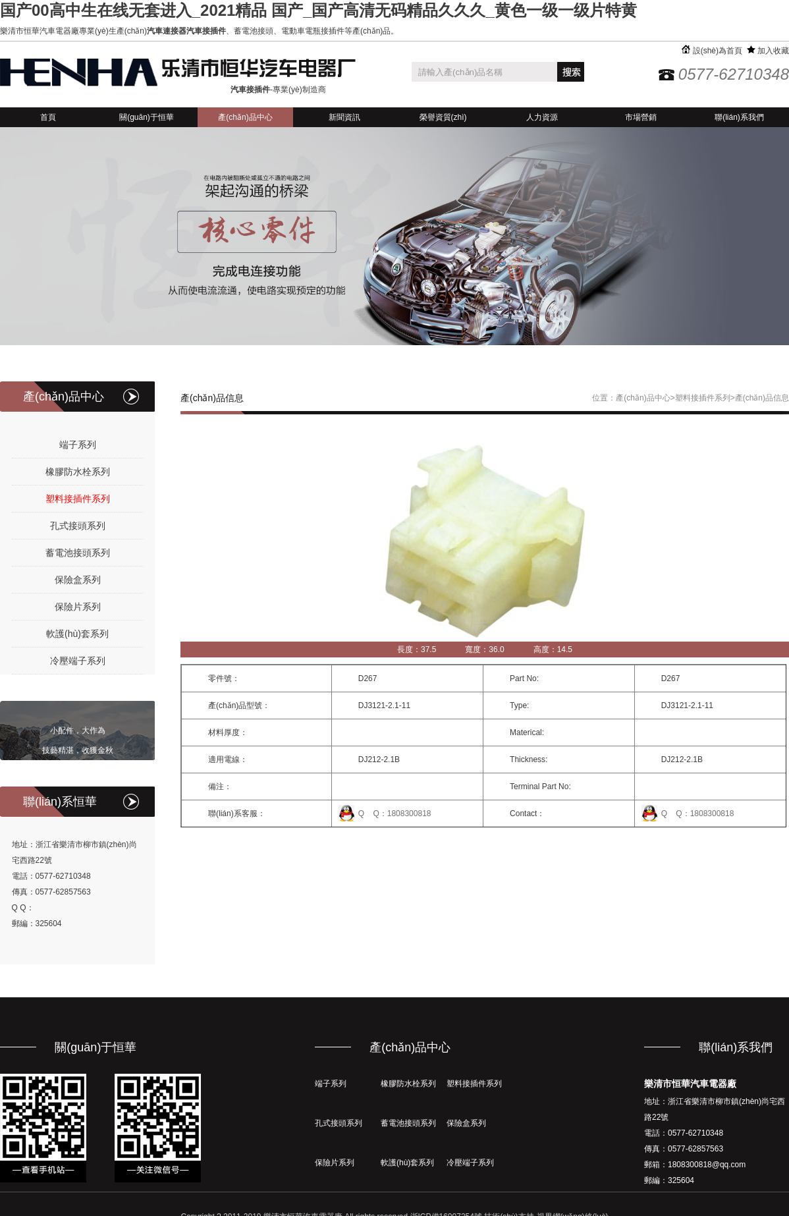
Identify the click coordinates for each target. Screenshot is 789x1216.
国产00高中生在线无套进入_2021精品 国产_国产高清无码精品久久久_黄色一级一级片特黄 (318, 10)
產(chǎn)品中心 (245, 117)
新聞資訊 (344, 117)
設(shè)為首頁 (712, 50)
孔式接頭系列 (77, 525)
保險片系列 (78, 606)
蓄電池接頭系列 (77, 552)
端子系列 (77, 444)
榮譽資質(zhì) (443, 117)
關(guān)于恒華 (146, 117)
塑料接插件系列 (77, 498)
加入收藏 (768, 50)
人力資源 (542, 117)
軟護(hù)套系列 (77, 633)
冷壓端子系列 (77, 660)
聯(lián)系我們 (739, 117)
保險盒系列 (78, 579)
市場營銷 (641, 117)
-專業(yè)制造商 (278, 89)
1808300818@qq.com (707, 1164)
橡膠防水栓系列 (77, 471)
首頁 (48, 117)
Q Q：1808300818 (394, 813)
